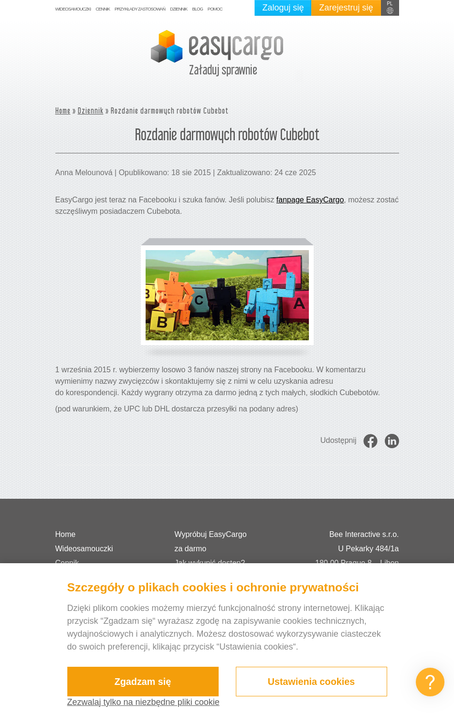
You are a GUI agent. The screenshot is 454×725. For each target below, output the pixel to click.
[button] (390, 8)
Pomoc (215, 8)
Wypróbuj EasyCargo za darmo (211, 541)
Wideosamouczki (73, 8)
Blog (197, 8)
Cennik (102, 8)
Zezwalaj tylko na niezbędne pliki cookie (143, 702)
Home (63, 110)
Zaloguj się (283, 7)
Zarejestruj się (346, 7)
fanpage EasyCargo (310, 200)
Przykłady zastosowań (140, 8)
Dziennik (178, 8)
